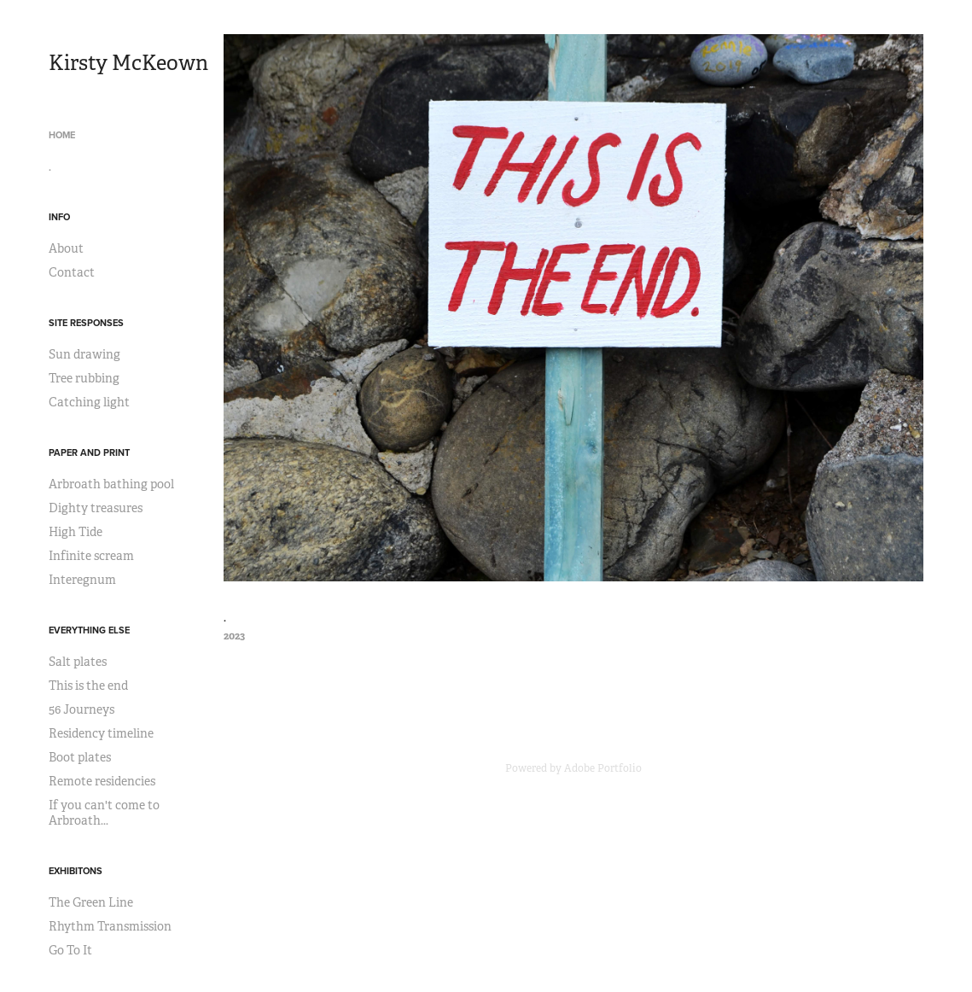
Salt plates (78, 661)
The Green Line (91, 902)
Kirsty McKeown (128, 63)
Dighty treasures (96, 508)
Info (59, 217)
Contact (72, 272)
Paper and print (89, 452)
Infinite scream (91, 555)
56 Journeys (81, 709)
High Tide (75, 532)
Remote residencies (102, 781)
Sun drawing (84, 354)
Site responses (86, 323)
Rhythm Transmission (110, 926)
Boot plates (80, 757)
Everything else (89, 630)
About (66, 248)
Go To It (70, 950)
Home (62, 135)
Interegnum (82, 579)
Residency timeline (101, 733)
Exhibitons (75, 871)
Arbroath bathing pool (111, 484)
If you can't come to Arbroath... (104, 812)
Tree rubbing (84, 378)
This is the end (88, 685)
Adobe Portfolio (603, 768)
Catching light (89, 402)
